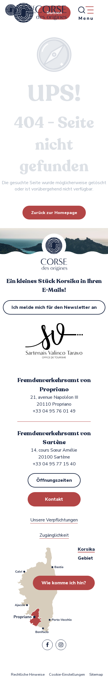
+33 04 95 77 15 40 (54, 464)
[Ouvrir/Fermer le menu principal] (85, 13)
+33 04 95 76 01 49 (54, 411)
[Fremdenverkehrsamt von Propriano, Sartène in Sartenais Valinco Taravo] (20, 10)
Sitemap (96, 674)
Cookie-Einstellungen (67, 674)
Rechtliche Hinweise (28, 674)
